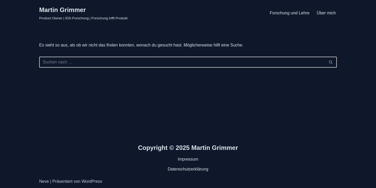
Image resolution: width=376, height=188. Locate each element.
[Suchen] (182, 62)
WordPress (91, 181)
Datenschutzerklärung (188, 169)
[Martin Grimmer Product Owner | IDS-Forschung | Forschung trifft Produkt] (83, 13)
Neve (44, 181)
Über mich (326, 13)
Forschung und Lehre (289, 13)
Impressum (188, 159)
